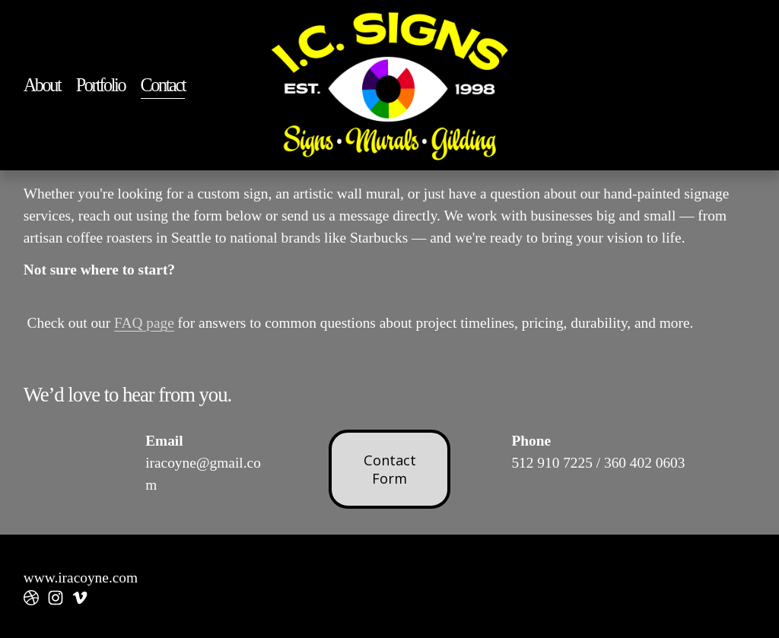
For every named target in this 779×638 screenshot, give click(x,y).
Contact (163, 85)
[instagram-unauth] (55, 597)
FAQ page (144, 323)
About (42, 85)
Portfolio (100, 85)
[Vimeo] (79, 597)
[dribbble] (31, 597)
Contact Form (390, 469)
